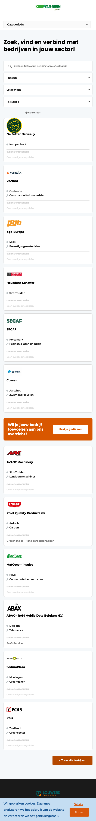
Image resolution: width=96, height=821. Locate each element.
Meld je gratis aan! (70, 429)
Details (78, 804)
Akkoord (79, 812)
